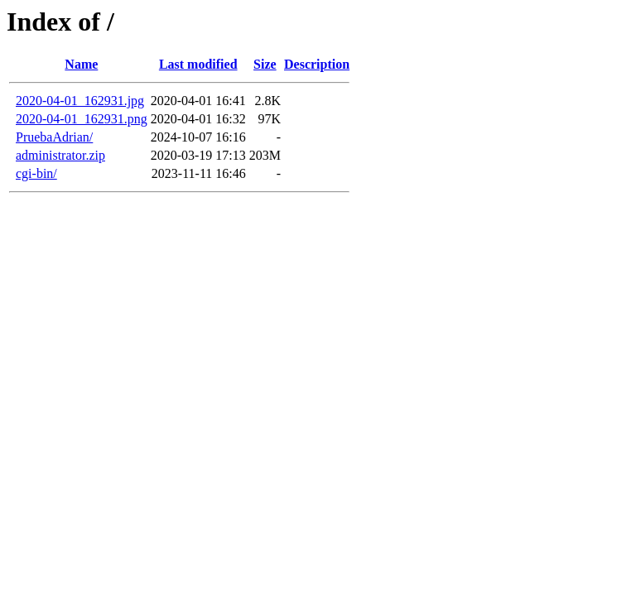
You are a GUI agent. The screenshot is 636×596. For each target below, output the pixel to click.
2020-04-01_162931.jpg (80, 101)
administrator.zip (60, 155)
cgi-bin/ (36, 173)
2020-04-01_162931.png (81, 119)
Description (316, 64)
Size (265, 64)
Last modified (198, 64)
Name (81, 64)
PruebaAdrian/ (54, 137)
